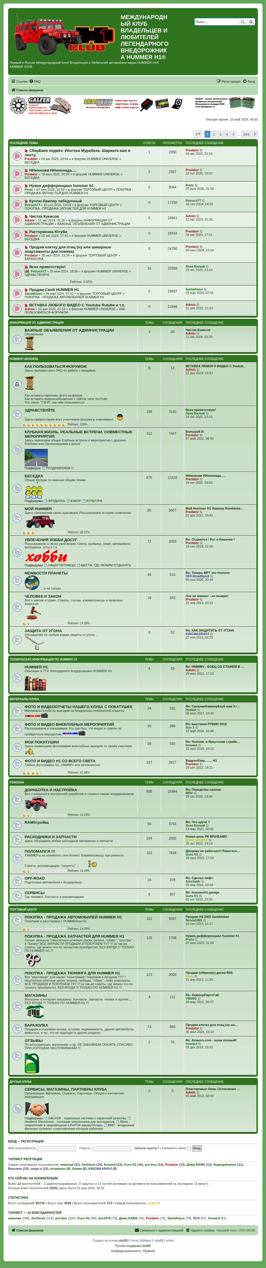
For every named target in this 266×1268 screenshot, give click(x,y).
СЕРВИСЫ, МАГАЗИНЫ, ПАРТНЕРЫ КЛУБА (66, 1089)
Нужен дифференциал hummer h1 (61, 185)
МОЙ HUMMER (38, 509)
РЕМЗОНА (17, 782)
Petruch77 (32, 205)
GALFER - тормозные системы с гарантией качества (85, 1118)
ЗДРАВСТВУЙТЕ (37, 274)
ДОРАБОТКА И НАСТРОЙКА (51, 790)
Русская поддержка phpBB (133, 1245)
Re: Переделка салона (203, 789)
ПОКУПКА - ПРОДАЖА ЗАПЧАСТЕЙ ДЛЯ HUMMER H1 (79, 191)
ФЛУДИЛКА (54, 501)
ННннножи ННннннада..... (53, 170)
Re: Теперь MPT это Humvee (208, 572)
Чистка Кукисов (44, 216)
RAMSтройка (37, 822)
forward (191, 745)
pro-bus (151, 1164)
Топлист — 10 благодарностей (34, 1212)
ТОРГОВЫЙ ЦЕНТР (98, 189)
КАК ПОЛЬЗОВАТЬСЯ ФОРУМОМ (56, 366)
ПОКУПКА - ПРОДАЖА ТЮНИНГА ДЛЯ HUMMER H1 (72, 973)
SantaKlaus (33, 293)
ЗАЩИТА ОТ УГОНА (43, 631)
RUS (196, 1218)
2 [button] (214, 134)
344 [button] (246, 134)
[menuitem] (35, 81)
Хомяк (77, 1168)
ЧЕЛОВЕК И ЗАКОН (43, 596)
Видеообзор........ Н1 (201, 760)
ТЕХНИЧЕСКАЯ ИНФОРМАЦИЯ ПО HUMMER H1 (43, 659)
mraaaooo (58, 1168)
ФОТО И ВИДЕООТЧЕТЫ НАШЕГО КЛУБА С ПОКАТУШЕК (78, 707)
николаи (66, 1164)
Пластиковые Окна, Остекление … (213, 1089)
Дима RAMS (196, 1164)
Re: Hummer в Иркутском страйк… (213, 741)
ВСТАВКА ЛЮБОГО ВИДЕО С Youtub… (216, 366)
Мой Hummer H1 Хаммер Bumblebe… (215, 508)
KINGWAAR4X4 (197, 634)
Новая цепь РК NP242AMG (206, 836)
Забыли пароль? (146, 1148)
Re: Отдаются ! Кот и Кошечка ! (210, 539)
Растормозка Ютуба (48, 232)
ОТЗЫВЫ (34, 1040)
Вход (12, 1141)
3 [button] (220, 134)
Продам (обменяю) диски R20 (209, 972)
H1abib (191, 710)
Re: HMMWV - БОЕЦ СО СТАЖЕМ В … (215, 666)
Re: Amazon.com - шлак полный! (211, 1040)
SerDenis (89, 1164)
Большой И (195, 431)
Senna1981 (194, 920)
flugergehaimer (224, 1164)
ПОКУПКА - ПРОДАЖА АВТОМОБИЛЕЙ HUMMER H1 (64, 297)
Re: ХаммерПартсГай (202, 995)
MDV (189, 793)
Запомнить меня (176, 1148)
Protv (29, 189)
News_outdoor (197, 840)
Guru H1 (192, 854)
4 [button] (227, 134)
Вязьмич (15, 1168)
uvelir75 (154, 1203)
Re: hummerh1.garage (202, 892)
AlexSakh (193, 881)
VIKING (191, 998)
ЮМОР (74, 501)
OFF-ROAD (35, 878)
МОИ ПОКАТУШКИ (42, 742)
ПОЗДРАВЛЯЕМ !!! (57, 468)
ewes (189, 976)
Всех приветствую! (47, 267)
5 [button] (233, 134)
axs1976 (104, 1218)
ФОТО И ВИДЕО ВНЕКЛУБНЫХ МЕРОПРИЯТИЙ (69, 724)
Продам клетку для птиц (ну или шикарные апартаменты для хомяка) (68, 249)
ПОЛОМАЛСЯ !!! (40, 851)
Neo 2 (190, 727)
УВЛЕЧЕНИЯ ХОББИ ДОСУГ (51, 540)
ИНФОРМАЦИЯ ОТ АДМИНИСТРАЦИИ (37, 322)
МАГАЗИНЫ (36, 995)
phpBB (123, 1240)
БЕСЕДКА (32, 162)
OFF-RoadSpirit (197, 576)
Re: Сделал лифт (199, 878)
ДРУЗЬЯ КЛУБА (21, 1081)
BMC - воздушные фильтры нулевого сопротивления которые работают (79, 1126)
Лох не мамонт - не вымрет (207, 596)
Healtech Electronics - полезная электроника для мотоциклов (78, 1120)
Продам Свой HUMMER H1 (54, 290)
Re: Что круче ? (198, 822)
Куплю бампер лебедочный (55, 201)
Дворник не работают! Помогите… (213, 851)
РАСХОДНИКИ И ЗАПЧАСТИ (51, 837)
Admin (30, 220)
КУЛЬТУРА (92, 501)
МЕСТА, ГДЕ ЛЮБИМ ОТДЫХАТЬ (104, 565)
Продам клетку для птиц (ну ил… (212, 1025)
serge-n (36, 1168)
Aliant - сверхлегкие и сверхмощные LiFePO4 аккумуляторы (77, 1123)
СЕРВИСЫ (35, 893)
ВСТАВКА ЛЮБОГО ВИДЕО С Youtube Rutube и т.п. (77, 305)
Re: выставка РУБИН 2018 (206, 724)
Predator (31, 159)
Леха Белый (195, 266)
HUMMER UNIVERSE (102, 159)
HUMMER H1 (36, 667)
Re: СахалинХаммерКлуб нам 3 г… (213, 706)
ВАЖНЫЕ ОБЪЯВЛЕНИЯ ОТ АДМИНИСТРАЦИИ (93, 223)
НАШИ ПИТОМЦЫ (59, 565)
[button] (197, 134)
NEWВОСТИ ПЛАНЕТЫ (46, 573)
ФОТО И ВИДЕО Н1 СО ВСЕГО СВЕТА (60, 761)
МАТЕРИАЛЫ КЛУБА (24, 699)
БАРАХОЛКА (34, 259)
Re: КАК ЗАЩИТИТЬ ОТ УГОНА (210, 630)
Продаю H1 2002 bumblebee (207, 916)
